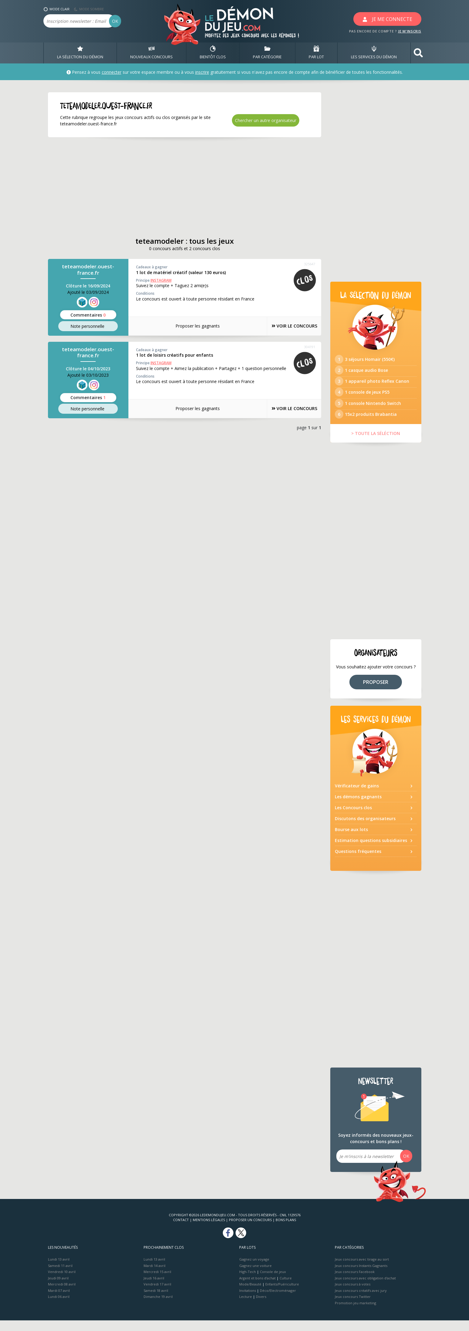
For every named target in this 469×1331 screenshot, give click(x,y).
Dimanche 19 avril (158, 1307)
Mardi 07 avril (59, 1301)
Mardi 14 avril (154, 1276)
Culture (286, 1288)
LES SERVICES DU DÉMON (374, 53)
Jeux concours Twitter (353, 1307)
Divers (261, 1307)
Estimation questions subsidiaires (371, 851)
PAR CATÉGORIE (267, 53)
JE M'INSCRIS (409, 31)
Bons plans (286, 1230)
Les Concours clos (353, 818)
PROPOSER (375, 692)
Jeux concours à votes (352, 1294)
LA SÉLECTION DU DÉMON (80, 53)
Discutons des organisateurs (365, 829)
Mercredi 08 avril (62, 1294)
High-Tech (247, 1282)
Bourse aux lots (351, 840)
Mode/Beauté (250, 1294)
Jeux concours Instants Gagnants (361, 1276)
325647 (309, 264)
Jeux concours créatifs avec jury (361, 1301)
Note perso (88, 326)
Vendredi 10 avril (62, 1282)
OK (115, 21)
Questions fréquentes (358, 862)
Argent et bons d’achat (257, 1288)
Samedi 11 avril (60, 1276)
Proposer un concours (250, 1230)
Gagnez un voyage (254, 1270)
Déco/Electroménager (278, 1301)
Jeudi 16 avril (154, 1288)
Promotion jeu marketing (355, 1313)
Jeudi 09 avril (58, 1288)
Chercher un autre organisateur (265, 120)
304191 (309, 346)
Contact (181, 1230)
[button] (418, 52)
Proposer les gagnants (192, 326)
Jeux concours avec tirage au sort (362, 1270)
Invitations (247, 1301)
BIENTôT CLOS (213, 53)
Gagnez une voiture (255, 1276)
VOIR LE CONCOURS (289, 326)
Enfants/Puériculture (282, 1294)
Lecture (245, 1307)
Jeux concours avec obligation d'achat (365, 1288)
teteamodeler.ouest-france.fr (88, 269)
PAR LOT (316, 53)
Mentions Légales (209, 1230)
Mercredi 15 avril (157, 1282)
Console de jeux (273, 1282)
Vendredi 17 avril (157, 1294)
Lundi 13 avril (59, 1270)
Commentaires (88, 315)
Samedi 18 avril (156, 1301)
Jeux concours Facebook (355, 1282)
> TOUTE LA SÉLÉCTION (375, 444)
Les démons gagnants (358, 807)
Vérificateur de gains (357, 796)
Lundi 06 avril (59, 1307)
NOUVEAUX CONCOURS (151, 53)
